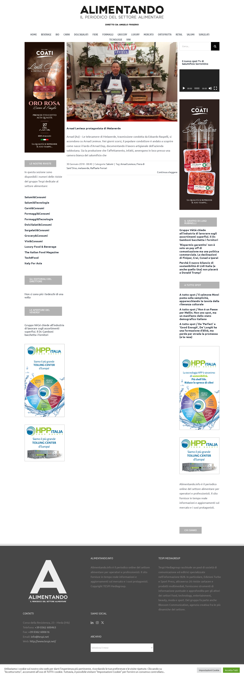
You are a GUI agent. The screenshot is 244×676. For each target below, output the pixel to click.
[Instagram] (97, 622)
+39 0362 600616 (38, 631)
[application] (199, 80)
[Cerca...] (195, 46)
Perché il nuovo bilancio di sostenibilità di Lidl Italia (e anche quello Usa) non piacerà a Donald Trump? (198, 267)
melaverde (83, 168)
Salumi (109, 163)
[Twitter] (102, 622)
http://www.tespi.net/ (43, 641)
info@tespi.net (40, 636)
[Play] (184, 88)
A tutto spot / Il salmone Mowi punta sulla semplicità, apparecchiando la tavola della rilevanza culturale (199, 299)
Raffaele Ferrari (98, 168)
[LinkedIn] (92, 622)
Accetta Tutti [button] (231, 670)
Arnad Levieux (128, 163)
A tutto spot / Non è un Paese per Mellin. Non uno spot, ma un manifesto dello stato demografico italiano (198, 314)
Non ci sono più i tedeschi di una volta (44, 295)
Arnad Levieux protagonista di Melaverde (94, 128)
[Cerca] (215, 46)
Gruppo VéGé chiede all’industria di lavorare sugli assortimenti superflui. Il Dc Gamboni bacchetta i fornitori (44, 329)
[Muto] (210, 88)
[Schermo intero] (215, 88)
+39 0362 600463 (45, 627)
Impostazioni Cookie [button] (209, 670)
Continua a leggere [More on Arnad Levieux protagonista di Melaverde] (167, 172)
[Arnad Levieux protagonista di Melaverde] (122, 82)
